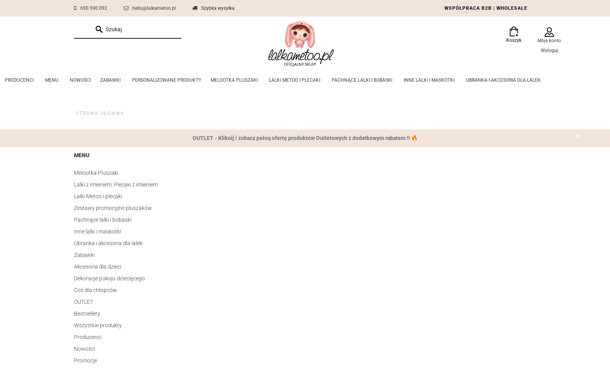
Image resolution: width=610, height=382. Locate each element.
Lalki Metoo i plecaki (98, 196)
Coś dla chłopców (95, 290)
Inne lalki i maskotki (97, 231)
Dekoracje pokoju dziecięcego (109, 278)
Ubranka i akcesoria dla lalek (108, 243)
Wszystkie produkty (98, 325)
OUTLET (83, 302)
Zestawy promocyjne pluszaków (113, 208)
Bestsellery (87, 313)
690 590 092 (93, 8)
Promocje (85, 360)
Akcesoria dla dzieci (97, 267)
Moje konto (549, 40)
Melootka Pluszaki (96, 173)
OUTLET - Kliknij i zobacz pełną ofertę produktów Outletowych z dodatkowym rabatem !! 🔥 (305, 138)
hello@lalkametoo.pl (154, 8)
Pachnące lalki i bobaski (103, 220)
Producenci (87, 337)
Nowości (84, 349)
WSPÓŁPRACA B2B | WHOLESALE (485, 8)
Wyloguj (549, 50)
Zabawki (84, 255)
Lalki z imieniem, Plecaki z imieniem (116, 184)
